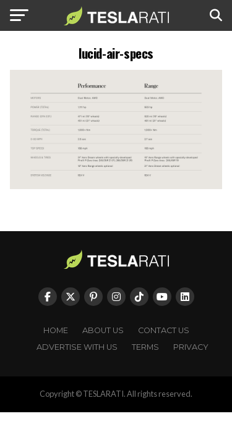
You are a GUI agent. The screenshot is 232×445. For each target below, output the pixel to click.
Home (55, 330)
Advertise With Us (77, 347)
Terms (145, 347)
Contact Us (163, 330)
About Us (103, 330)
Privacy (190, 347)
